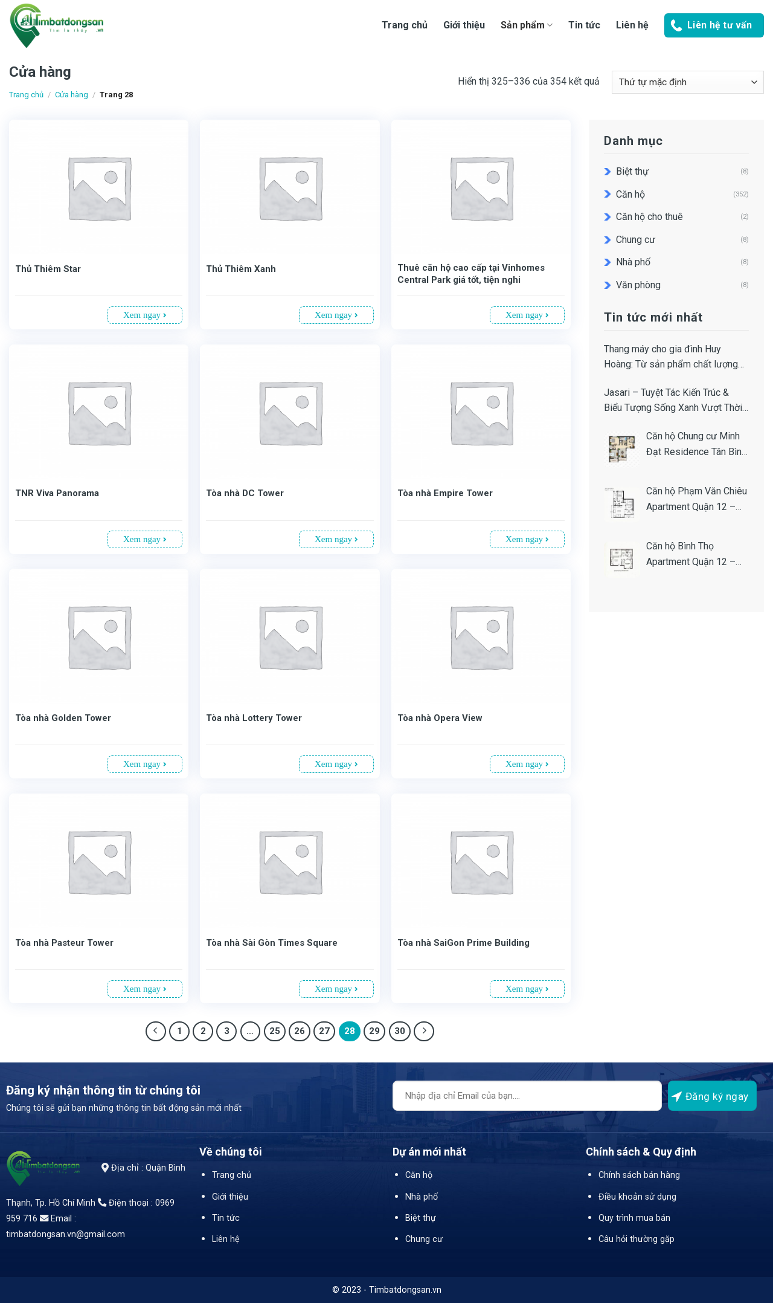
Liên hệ (632, 25)
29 (374, 1031)
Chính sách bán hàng (639, 1175)
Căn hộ (630, 194)
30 (399, 1031)
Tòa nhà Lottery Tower (254, 718)
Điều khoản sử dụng (637, 1197)
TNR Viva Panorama (57, 493)
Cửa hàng (71, 94)
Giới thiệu (464, 25)
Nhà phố (633, 262)
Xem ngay (145, 315)
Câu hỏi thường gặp (636, 1239)
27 (324, 1031)
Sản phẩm (527, 25)
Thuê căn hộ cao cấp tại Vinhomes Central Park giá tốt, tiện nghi (471, 273)
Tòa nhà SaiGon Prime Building (463, 942)
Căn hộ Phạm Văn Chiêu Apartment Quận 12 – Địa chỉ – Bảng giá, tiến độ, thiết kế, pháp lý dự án (696, 499)
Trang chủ (405, 25)
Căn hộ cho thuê (649, 216)
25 (274, 1031)
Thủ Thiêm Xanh (241, 269)
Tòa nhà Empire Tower (445, 493)
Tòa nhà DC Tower (245, 493)
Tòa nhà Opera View (440, 718)
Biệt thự (632, 171)
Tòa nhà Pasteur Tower (64, 942)
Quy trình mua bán (634, 1218)
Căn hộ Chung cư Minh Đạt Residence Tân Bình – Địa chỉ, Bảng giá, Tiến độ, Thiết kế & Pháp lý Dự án (696, 444)
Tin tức (584, 25)
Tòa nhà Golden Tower (63, 718)
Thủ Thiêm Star (48, 269)
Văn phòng (638, 285)
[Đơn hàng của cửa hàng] (688, 82)
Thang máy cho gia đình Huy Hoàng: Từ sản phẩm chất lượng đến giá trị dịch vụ (671, 357)
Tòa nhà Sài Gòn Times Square (272, 942)
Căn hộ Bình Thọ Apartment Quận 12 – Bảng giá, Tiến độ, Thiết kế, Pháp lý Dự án (694, 554)
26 (299, 1031)
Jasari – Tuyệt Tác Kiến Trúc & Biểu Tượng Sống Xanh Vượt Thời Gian (673, 401)
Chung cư (635, 239)
